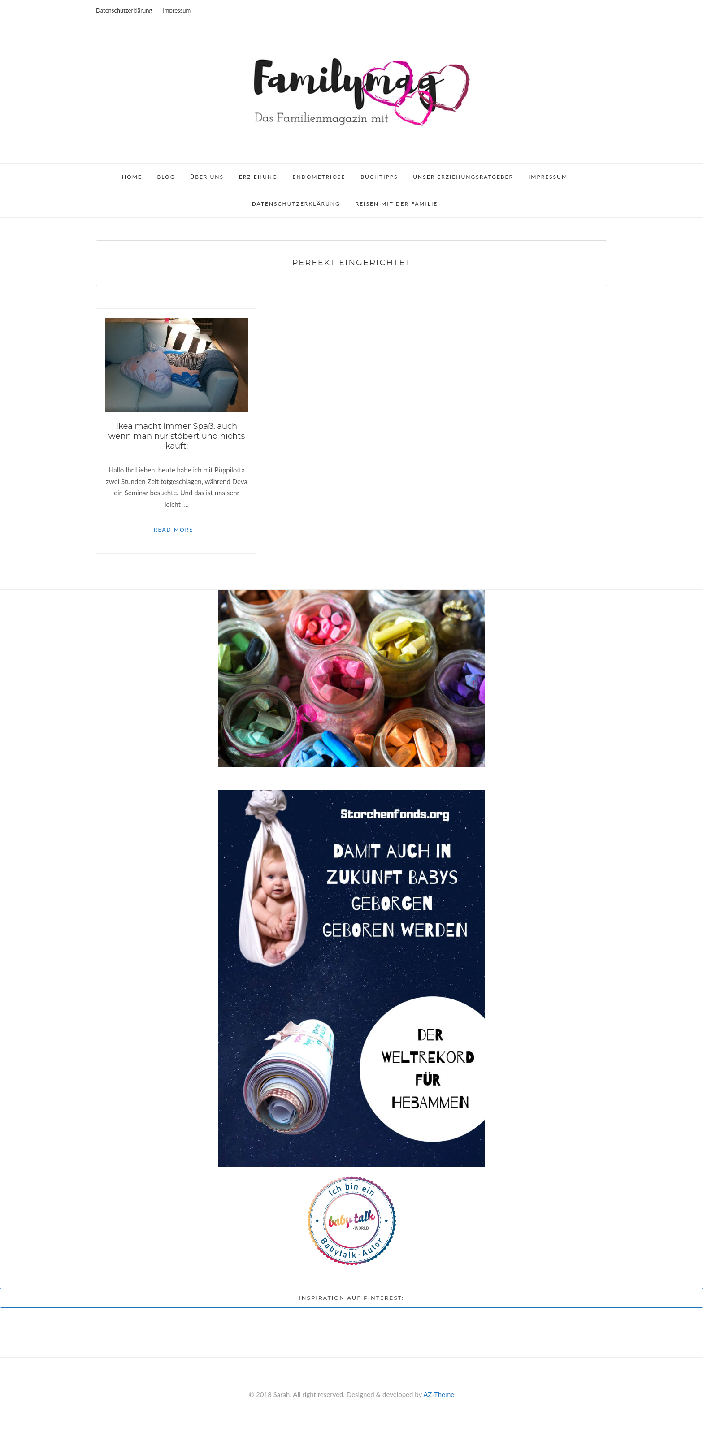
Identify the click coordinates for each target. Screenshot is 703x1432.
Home (132, 176)
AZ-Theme (438, 1394)
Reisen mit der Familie (397, 203)
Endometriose (319, 176)
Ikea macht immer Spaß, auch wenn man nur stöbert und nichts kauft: (176, 436)
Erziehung (258, 176)
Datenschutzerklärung (124, 10)
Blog (166, 176)
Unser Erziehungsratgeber (463, 176)
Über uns (207, 176)
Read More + (177, 529)
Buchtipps (379, 176)
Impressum (177, 10)
